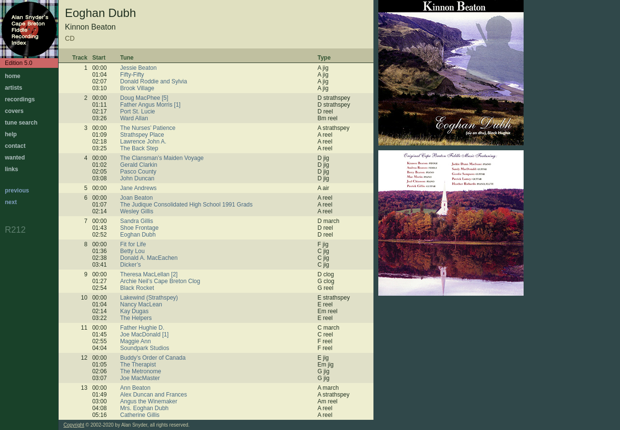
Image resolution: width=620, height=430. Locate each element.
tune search (21, 122)
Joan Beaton (136, 197)
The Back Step (139, 148)
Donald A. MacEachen (149, 258)
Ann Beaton (135, 387)
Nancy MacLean (141, 304)
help (11, 134)
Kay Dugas (134, 311)
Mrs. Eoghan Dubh (144, 408)
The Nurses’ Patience (147, 128)
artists (13, 87)
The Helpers (136, 318)
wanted (15, 157)
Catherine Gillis (139, 415)
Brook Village (137, 88)
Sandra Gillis (136, 221)
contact (15, 146)
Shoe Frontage (139, 227)
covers (14, 111)
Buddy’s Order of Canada (153, 357)
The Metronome (140, 371)
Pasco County (138, 171)
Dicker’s (130, 264)
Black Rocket (137, 288)
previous (17, 190)
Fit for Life (133, 244)
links (11, 169)
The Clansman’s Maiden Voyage (162, 158)
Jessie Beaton (138, 67)
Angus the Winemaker (148, 401)
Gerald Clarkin (138, 164)
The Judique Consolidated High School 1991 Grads (186, 204)
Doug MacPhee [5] (144, 98)
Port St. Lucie (137, 111)
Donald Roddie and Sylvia (153, 81)
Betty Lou (132, 251)
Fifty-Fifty (132, 74)
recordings (20, 99)
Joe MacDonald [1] (144, 334)
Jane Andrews (138, 188)
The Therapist (138, 364)
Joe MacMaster (140, 378)
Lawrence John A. (143, 141)
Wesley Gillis (136, 211)
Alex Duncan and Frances (153, 394)
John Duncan (137, 178)
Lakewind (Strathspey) (149, 297)
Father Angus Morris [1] (150, 104)
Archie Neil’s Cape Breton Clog (160, 281)
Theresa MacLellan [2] (149, 274)
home (12, 76)
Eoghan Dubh (137, 234)
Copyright (73, 425)
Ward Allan (134, 118)
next (11, 202)
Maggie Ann (135, 341)
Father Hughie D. (142, 327)
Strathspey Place (142, 134)
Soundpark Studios (144, 348)
